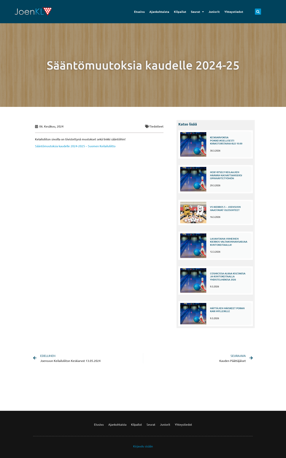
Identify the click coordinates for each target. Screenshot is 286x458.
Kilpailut (180, 12)
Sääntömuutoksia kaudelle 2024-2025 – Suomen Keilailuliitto (75, 146)
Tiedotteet (156, 126)
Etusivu (139, 12)
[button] (258, 12)
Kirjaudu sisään (143, 446)
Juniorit (214, 12)
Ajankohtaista (159, 12)
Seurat (197, 11)
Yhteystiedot (233, 12)
